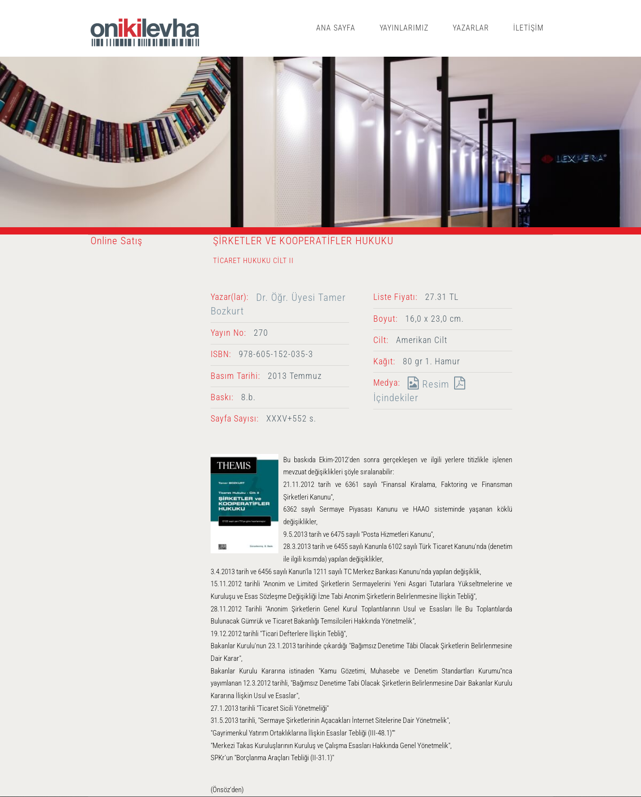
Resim (426, 384)
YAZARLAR (471, 27)
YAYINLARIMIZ (404, 27)
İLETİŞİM (528, 27)
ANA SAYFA (335, 27)
